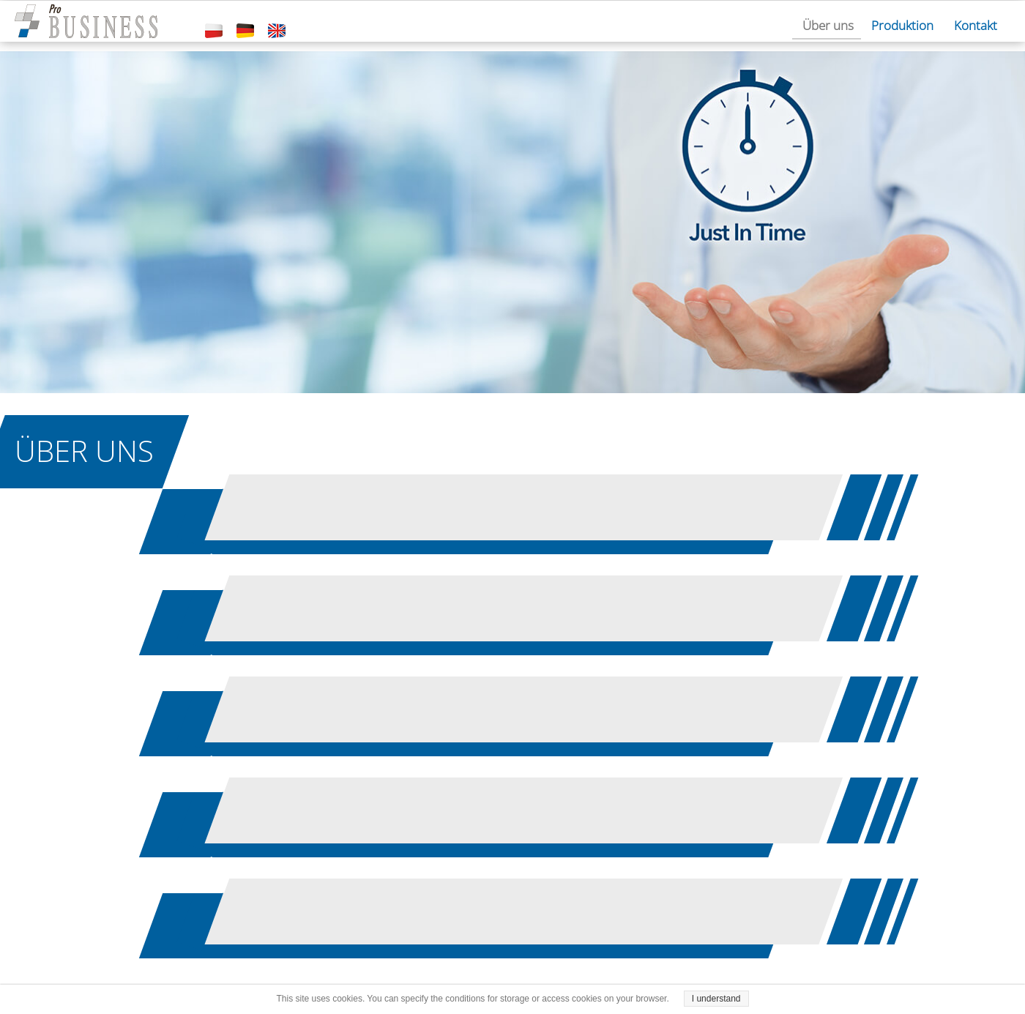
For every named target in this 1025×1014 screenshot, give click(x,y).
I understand (716, 999)
